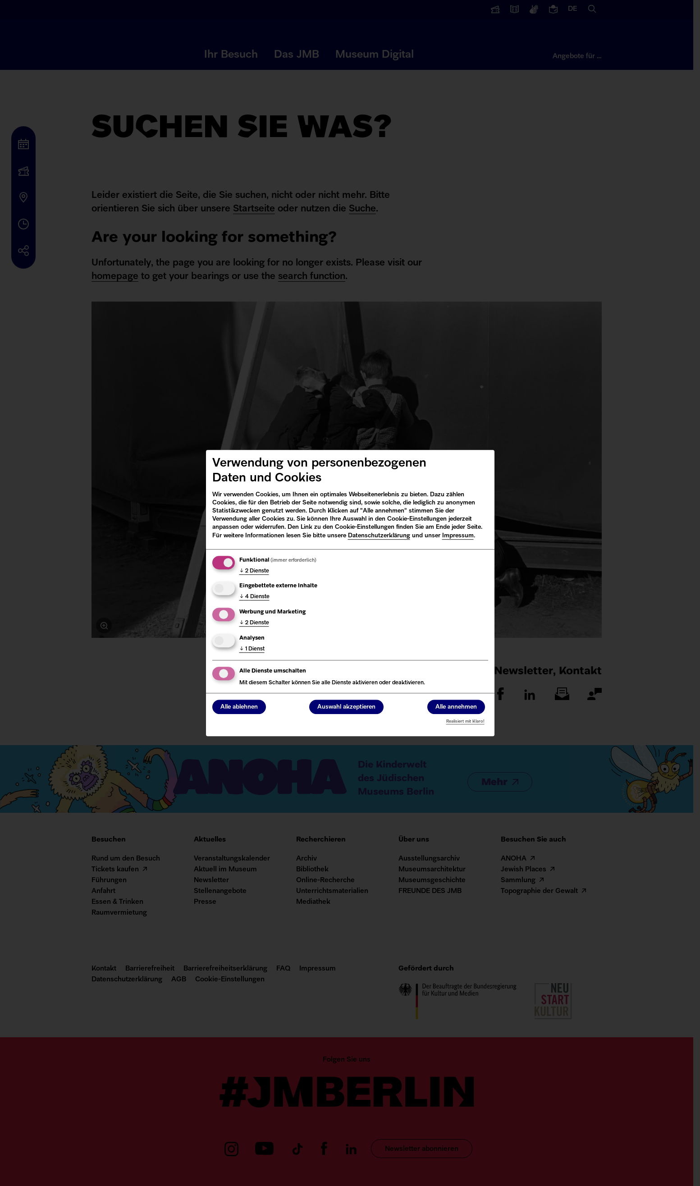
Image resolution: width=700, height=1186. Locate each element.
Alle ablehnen (239, 707)
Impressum (458, 536)
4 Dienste (254, 597)
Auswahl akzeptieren (346, 707)
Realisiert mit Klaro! (465, 721)
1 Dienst (252, 649)
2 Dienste (254, 571)
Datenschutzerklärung (379, 536)
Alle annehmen (456, 707)
